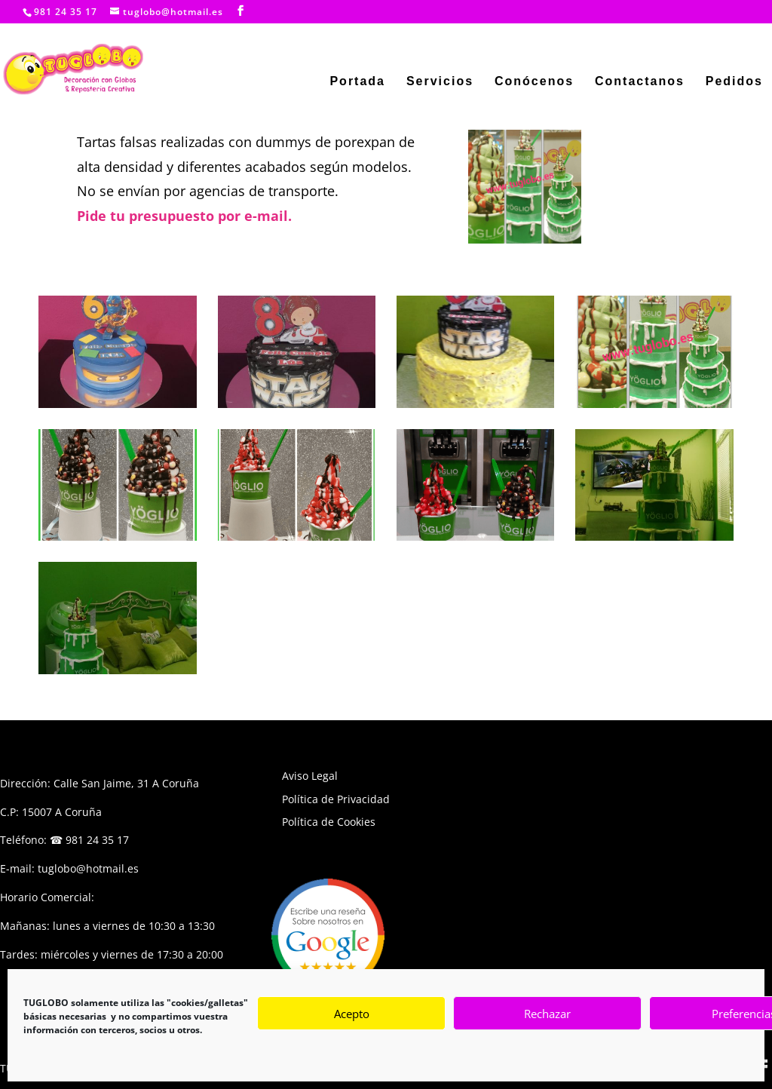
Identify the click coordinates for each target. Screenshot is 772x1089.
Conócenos (534, 81)
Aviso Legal (310, 775)
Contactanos (640, 81)
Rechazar (547, 1013)
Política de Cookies (328, 821)
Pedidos (734, 81)
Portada (357, 81)
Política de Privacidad (336, 799)
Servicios (439, 81)
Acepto (351, 1013)
